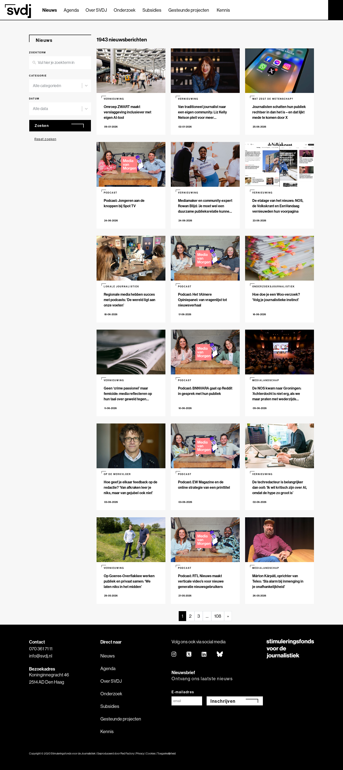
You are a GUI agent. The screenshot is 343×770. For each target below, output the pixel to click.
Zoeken (42, 125)
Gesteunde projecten (188, 10)
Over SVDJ (96, 10)
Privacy (140, 753)
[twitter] (189, 654)
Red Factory (127, 753)
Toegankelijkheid (166, 753)
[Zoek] (321, 10)
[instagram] (174, 654)
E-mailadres (183, 692)
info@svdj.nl (40, 656)
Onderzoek (124, 10)
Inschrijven (223, 701)
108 (217, 616)
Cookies (151, 753)
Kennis (223, 10)
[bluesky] (220, 654)
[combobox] (57, 85)
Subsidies (151, 10)
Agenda (71, 10)
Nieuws (49, 10)
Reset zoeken (45, 139)
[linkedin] (204, 654)
